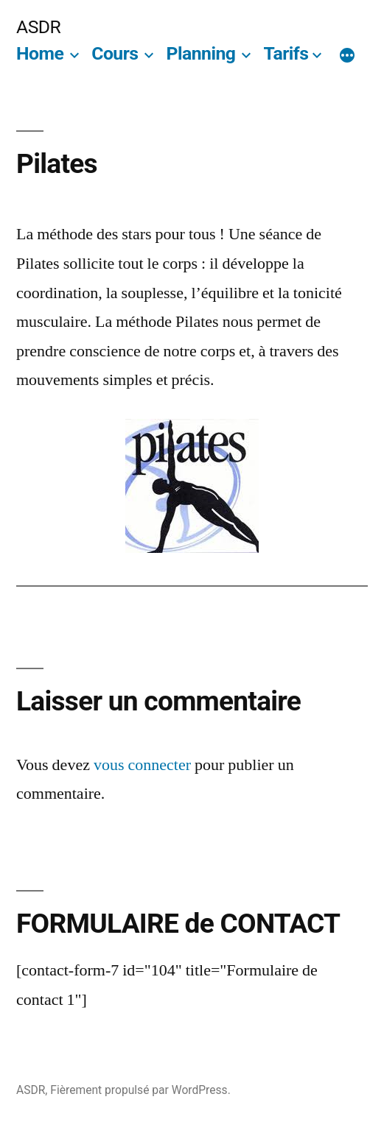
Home (39, 53)
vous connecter (142, 765)
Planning (200, 53)
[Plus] (347, 57)
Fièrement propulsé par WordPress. (140, 1090)
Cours (114, 53)
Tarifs (285, 53)
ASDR (38, 27)
